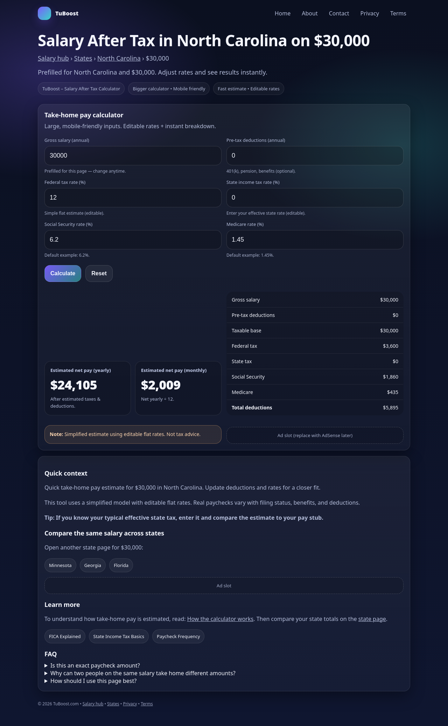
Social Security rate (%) (68, 224)
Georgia (93, 565)
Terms (398, 13)
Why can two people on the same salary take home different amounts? (143, 673)
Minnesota (60, 565)
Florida (121, 565)
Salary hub (53, 58)
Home (283, 13)
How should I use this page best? (93, 681)
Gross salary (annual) (66, 140)
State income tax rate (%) (253, 182)
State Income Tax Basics (118, 636)
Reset (99, 273)
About (309, 13)
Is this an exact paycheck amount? (95, 665)
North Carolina (119, 58)
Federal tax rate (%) (64, 182)
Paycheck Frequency (178, 636)
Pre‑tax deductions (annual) (255, 140)
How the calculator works (220, 619)
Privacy (369, 13)
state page (372, 619)
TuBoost (58, 13)
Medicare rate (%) (245, 224)
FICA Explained (65, 636)
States (83, 58)
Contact (339, 13)
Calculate (62, 273)
